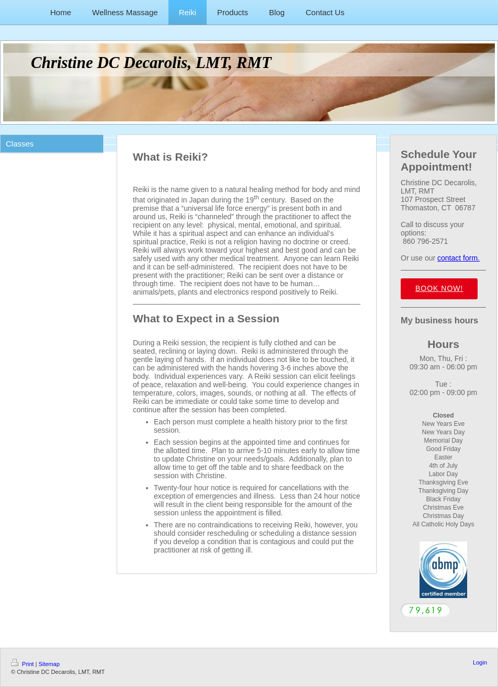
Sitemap (49, 664)
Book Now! (439, 288)
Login (480, 662)
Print (23, 664)
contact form (457, 258)
